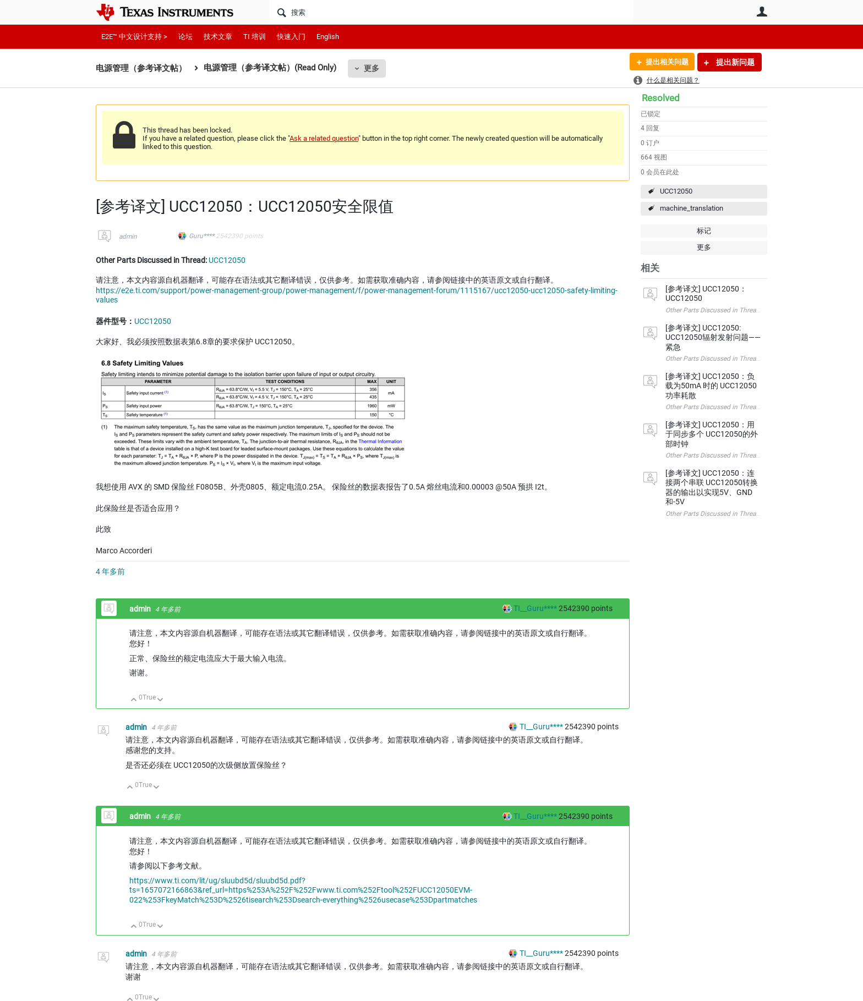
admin (128, 236)
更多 (371, 68)
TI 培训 (254, 36)
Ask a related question (324, 138)
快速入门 (291, 36)
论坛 (185, 36)
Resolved (661, 97)
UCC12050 (676, 191)
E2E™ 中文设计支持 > (134, 36)
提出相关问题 (664, 62)
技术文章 (218, 36)
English (327, 36)
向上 (134, 700)
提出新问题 (734, 62)
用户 (761, 11)
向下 (160, 700)
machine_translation (691, 208)
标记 (704, 231)
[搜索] (451, 12)
